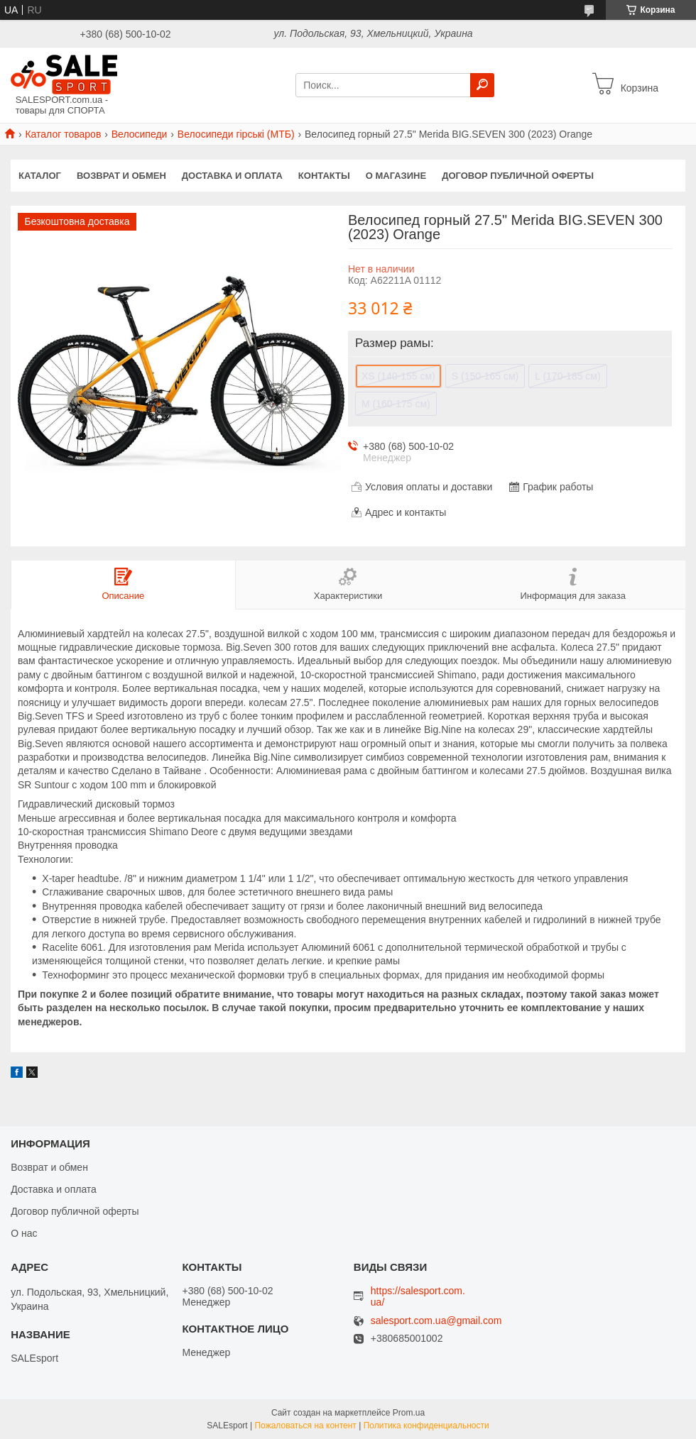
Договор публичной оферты (518, 175)
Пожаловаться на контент (305, 1425)
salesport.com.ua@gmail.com (436, 1321)
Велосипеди (140, 134)
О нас (24, 1233)
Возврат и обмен (121, 175)
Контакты (324, 175)
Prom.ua (409, 1413)
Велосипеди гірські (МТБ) (236, 134)
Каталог (39, 175)
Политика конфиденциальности (426, 1425)
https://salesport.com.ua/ (418, 1296)
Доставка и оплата (232, 175)
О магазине (396, 175)
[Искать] (482, 85)
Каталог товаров (63, 134)
